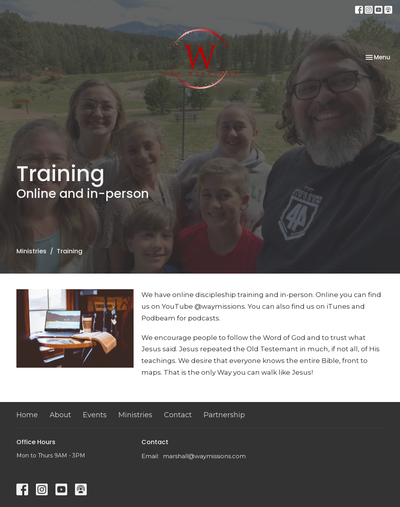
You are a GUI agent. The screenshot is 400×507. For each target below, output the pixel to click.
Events (95, 415)
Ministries (31, 251)
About (60, 415)
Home (27, 415)
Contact (178, 415)
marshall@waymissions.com (204, 456)
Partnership (224, 415)
